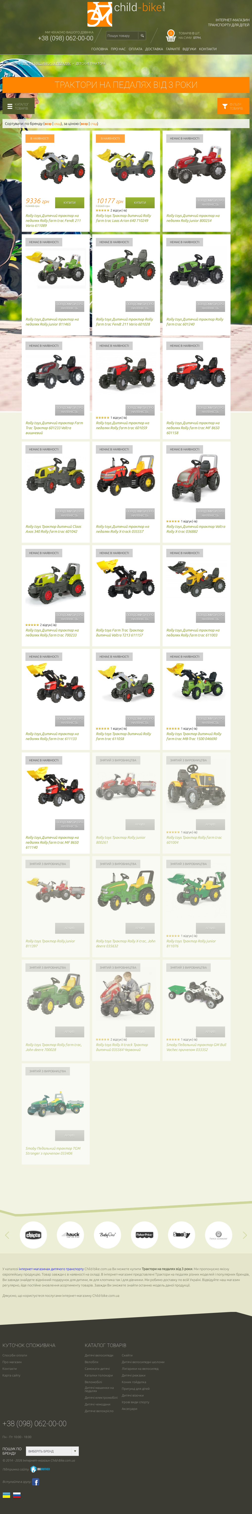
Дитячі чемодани (97, 1404)
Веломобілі (93, 1382)
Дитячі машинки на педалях (99, 1389)
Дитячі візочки (133, 1395)
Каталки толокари (99, 1375)
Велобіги (91, 1362)
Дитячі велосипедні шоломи (143, 1362)
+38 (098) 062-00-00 (65, 38)
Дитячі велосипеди (99, 1355)
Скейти (127, 1355)
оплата (135, 49)
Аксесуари (129, 1408)
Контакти (208, 49)
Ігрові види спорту (135, 1402)
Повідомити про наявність (210, 203)
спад (57, 124)
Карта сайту (11, 1375)
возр (48, 124)
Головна (99, 49)
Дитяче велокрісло (99, 1411)
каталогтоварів (22, 106)
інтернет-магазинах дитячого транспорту (51, 1269)
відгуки (189, 49)
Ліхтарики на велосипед (140, 1368)
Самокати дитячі (97, 1368)
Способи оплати (14, 1355)
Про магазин (12, 1362)
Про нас (118, 49)
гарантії (173, 49)
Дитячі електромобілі (101, 1397)
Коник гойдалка (134, 1382)
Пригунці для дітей (136, 1388)
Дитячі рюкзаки (134, 1375)
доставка (154, 49)
